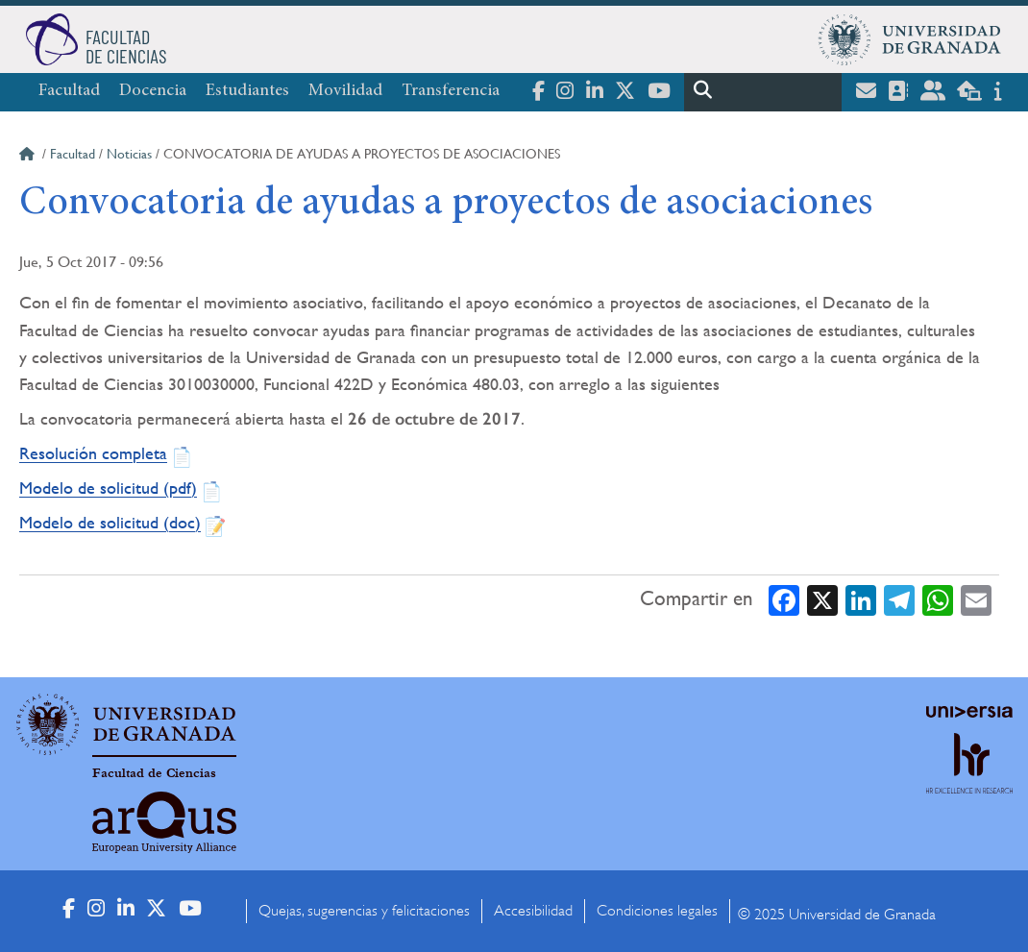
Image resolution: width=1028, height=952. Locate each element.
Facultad (69, 91)
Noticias (129, 153)
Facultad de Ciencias (154, 773)
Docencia (152, 91)
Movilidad (345, 91)
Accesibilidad (533, 910)
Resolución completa (93, 453)
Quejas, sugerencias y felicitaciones (364, 910)
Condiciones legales (657, 910)
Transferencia (451, 91)
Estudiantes (247, 91)
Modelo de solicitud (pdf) (108, 487)
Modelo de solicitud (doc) (110, 522)
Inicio (28, 156)
